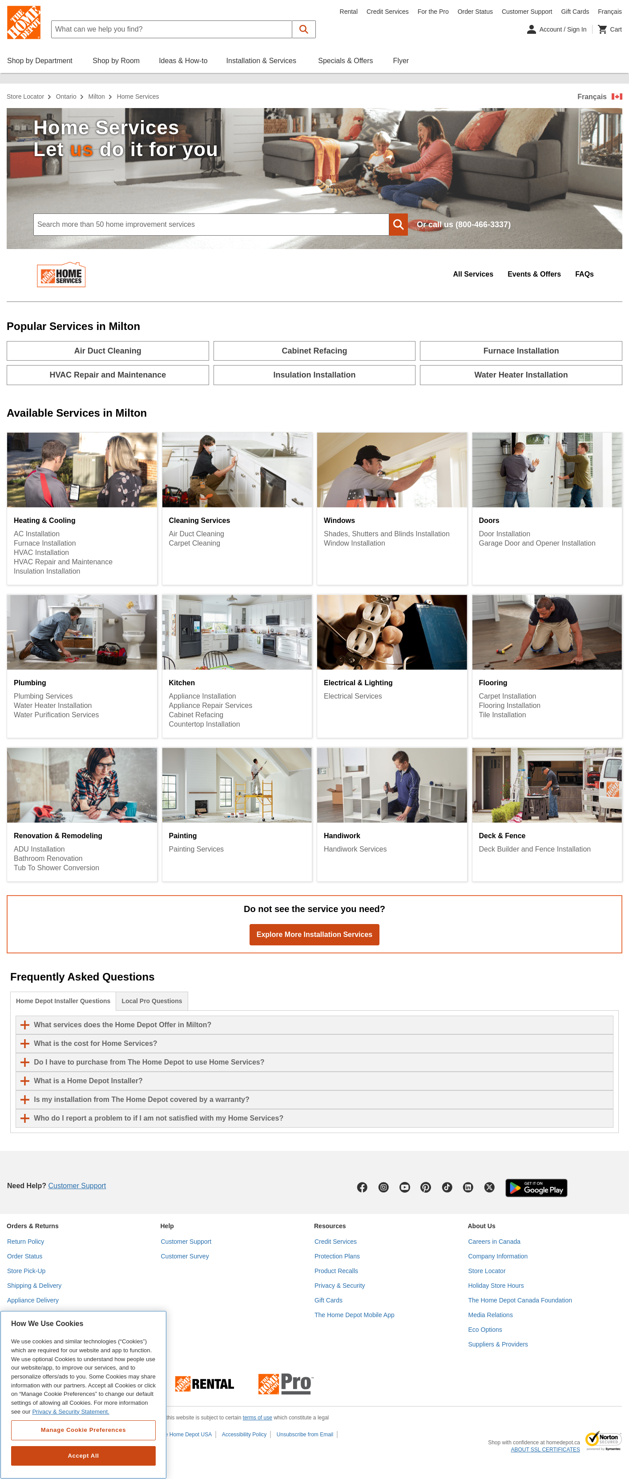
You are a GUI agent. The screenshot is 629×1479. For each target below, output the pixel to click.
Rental (349, 11)
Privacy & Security (339, 1285)
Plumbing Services (43, 696)
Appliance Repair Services (211, 705)
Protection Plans (337, 1256)
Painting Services (196, 849)
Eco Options (485, 1329)
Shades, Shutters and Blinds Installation (387, 534)
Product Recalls (336, 1270)
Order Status (475, 11)
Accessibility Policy (244, 1434)
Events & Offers (534, 274)
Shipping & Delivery (34, 1285)
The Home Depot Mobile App (354, 1314)
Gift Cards (575, 11)
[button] (304, 29)
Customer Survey (185, 1256)
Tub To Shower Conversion (56, 868)
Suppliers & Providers (498, 1344)
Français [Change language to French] (610, 11)
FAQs (584, 274)
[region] (83, 1394)
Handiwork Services (355, 849)
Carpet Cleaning (195, 543)
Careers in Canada (494, 1241)
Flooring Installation (510, 705)
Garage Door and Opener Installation (537, 543)
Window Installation (354, 543)
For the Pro (433, 11)
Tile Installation (502, 715)
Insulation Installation (47, 571)
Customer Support (527, 11)
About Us (482, 1226)
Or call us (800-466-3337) (464, 224)
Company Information (498, 1256)
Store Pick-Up (26, 1270)
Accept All (83, 1455)
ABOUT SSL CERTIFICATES (545, 1450)
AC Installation (37, 534)
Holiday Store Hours (496, 1285)
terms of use (257, 1418)
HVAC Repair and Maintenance (63, 562)
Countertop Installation (204, 724)
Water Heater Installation (53, 705)
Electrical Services (353, 696)
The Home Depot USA (185, 1434)
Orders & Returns (33, 1226)
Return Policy (25, 1241)
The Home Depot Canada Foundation (520, 1300)
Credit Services (388, 11)
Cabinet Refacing (196, 715)
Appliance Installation (202, 696)
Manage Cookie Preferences (83, 1430)
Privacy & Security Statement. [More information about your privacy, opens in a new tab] (70, 1411)
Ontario (66, 96)
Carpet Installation (507, 696)
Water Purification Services (56, 715)
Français (592, 96)
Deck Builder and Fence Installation (535, 849)
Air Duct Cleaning (197, 534)
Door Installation (505, 534)
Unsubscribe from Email (305, 1434)
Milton (97, 96)
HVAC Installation (41, 552)
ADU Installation (39, 849)
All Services (473, 274)
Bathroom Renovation (48, 858)
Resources (330, 1226)
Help (167, 1226)
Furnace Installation (45, 543)
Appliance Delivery (33, 1300)
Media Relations (490, 1314)
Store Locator (25, 96)
